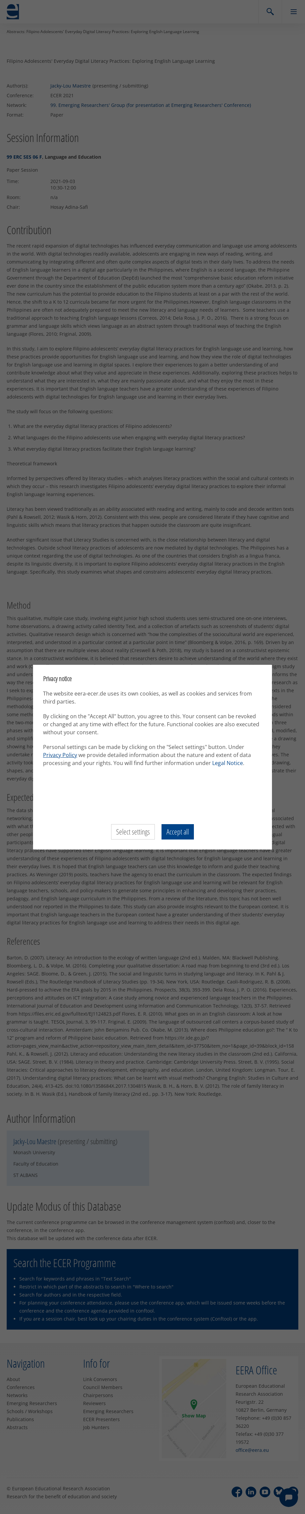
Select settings (133, 832)
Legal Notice (227, 763)
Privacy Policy (60, 755)
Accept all (178, 832)
